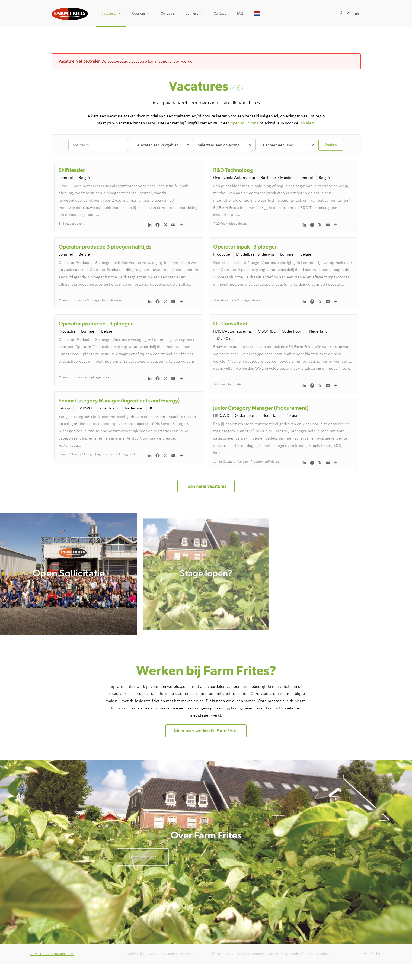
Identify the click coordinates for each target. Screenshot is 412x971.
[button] (259, 13)
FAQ (240, 13)
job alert (306, 122)
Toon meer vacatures (206, 486)
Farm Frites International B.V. (52, 953)
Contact (220, 13)
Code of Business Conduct (310, 953)
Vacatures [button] (111, 13)
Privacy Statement (250, 953)
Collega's (167, 13)
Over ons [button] (141, 13)
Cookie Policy (278, 953)
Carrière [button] (194, 13)
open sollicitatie (245, 122)
